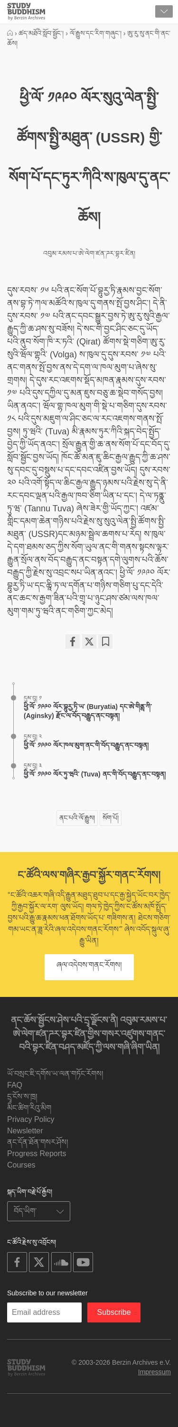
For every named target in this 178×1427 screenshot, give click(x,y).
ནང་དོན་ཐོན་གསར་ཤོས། (37, 1142)
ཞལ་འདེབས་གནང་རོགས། (89, 965)
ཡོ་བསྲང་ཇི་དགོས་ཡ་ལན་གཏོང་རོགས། (55, 1074)
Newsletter (25, 1131)
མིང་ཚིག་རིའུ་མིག (29, 1108)
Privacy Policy (31, 1119)
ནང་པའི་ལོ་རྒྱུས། (77, 818)
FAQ (14, 1085)
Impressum (154, 1372)
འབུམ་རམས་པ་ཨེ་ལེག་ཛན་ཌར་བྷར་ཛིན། (89, 253)
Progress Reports (36, 1153)
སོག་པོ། (111, 818)
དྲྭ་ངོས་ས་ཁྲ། (22, 1096)
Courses (21, 1165)
